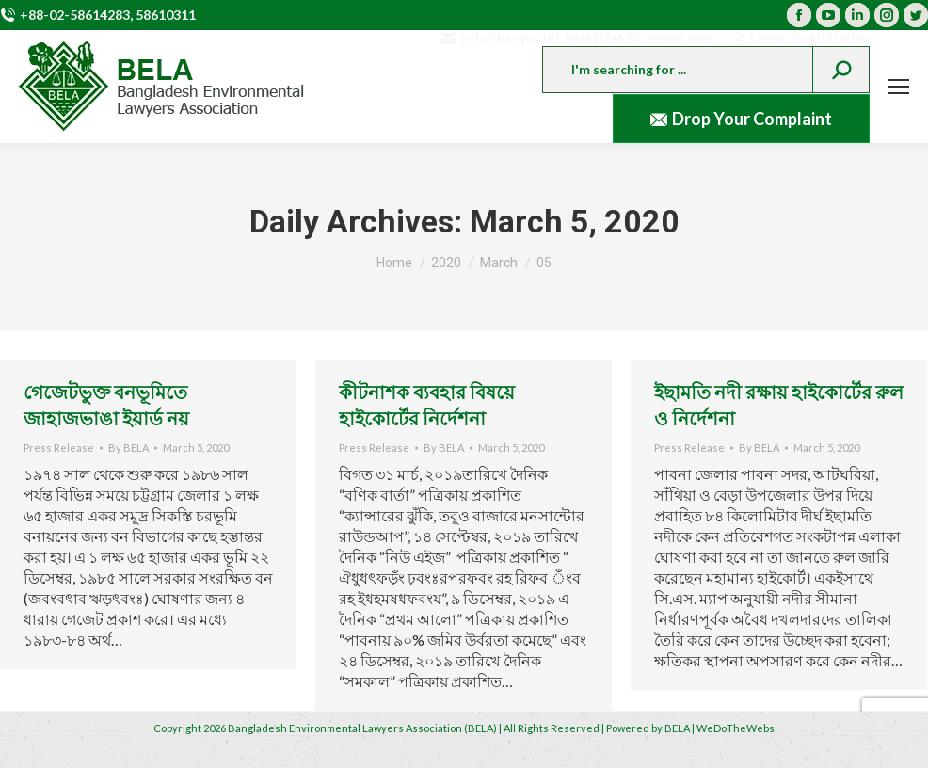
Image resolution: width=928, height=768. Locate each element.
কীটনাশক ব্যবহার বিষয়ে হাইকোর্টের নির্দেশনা (427, 404)
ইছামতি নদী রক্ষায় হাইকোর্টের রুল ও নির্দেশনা (779, 404)
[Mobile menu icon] (898, 86)
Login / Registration (800, 38)
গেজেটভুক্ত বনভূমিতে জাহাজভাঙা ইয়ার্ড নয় (106, 404)
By (128, 447)
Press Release (59, 447)
